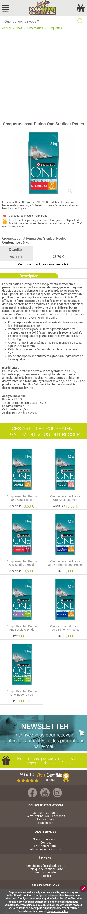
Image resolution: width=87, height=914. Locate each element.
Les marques (45, 819)
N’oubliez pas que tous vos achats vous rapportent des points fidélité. (48, 760)
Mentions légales (45, 872)
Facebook (32, 792)
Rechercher (80, 21)
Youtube (45, 792)
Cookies (46, 875)
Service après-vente (45, 839)
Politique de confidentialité (46, 869)
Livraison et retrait (46, 846)
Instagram (57, 792)
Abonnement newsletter (45, 849)
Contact (45, 842)
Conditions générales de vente (45, 865)
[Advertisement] (43, 75)
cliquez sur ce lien (57, 911)
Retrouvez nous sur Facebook (45, 816)
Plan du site (45, 822)
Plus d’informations (13, 226)
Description (28, 276)
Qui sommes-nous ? (45, 812)
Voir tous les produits (28, 215)
